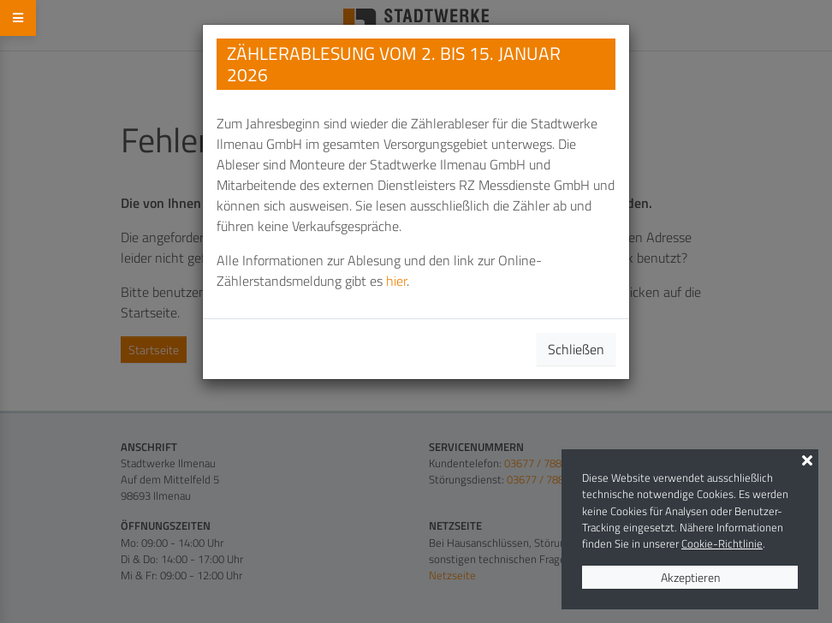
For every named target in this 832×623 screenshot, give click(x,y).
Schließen (576, 349)
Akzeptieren (690, 577)
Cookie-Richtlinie (722, 543)
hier (396, 280)
